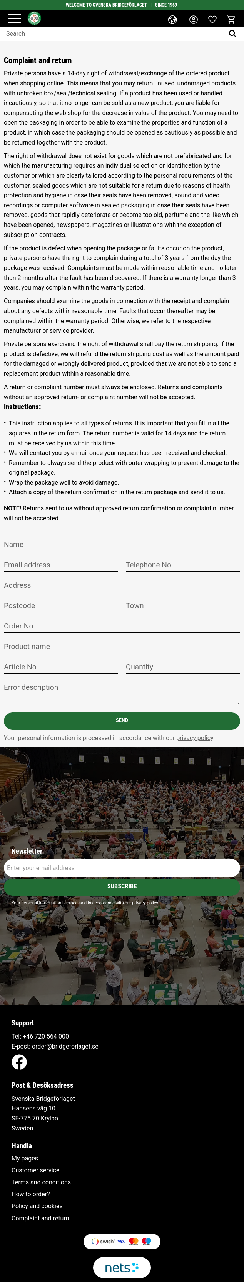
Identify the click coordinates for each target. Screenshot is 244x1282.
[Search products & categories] (112, 34)
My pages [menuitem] (25, 1158)
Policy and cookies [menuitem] (37, 1206)
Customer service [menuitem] (35, 1170)
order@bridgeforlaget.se (65, 1046)
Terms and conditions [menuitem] (41, 1182)
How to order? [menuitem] (31, 1194)
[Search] (234, 34)
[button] (14, 19)
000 (63, 1036)
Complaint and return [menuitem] (40, 1218)
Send (122, 720)
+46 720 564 (40, 1036)
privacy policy (194, 738)
